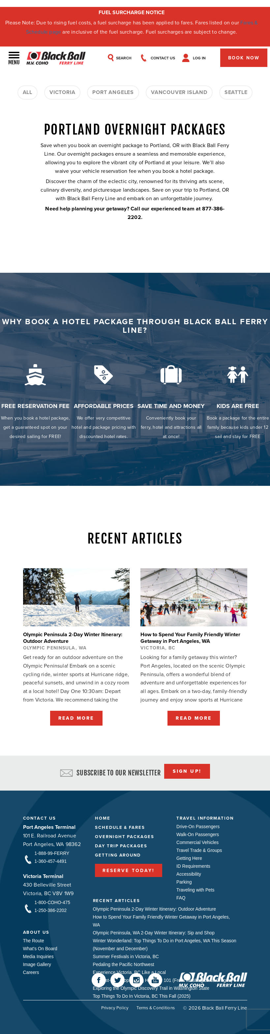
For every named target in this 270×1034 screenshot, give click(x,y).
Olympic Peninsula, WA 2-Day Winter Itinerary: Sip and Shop (155, 931)
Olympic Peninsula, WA (55, 646)
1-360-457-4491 (51, 860)
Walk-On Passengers (198, 833)
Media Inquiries (38, 955)
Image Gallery (37, 963)
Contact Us (39, 817)
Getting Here (189, 857)
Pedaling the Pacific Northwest (124, 963)
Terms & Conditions (154, 1006)
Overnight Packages (124, 835)
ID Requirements (193, 865)
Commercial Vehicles (198, 841)
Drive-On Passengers (198, 825)
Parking (184, 881)
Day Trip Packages (121, 844)
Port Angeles (113, 93)
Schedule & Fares (120, 826)
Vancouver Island (179, 93)
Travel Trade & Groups (199, 849)
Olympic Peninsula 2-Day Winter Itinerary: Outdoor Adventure (156, 908)
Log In (202, 58)
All (27, 93)
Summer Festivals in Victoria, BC (126, 955)
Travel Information (205, 817)
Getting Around (118, 854)
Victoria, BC (159, 646)
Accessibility (188, 873)
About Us (36, 931)
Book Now (243, 58)
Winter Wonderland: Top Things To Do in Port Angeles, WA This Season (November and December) (158, 943)
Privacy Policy (110, 1006)
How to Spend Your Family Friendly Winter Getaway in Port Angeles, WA (163, 919)
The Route (34, 939)
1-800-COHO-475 (53, 901)
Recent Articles (116, 899)
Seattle (236, 93)
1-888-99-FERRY (52, 852)
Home (102, 817)
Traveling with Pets (195, 889)
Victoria (62, 93)
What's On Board (40, 947)
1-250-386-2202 (51, 909)
